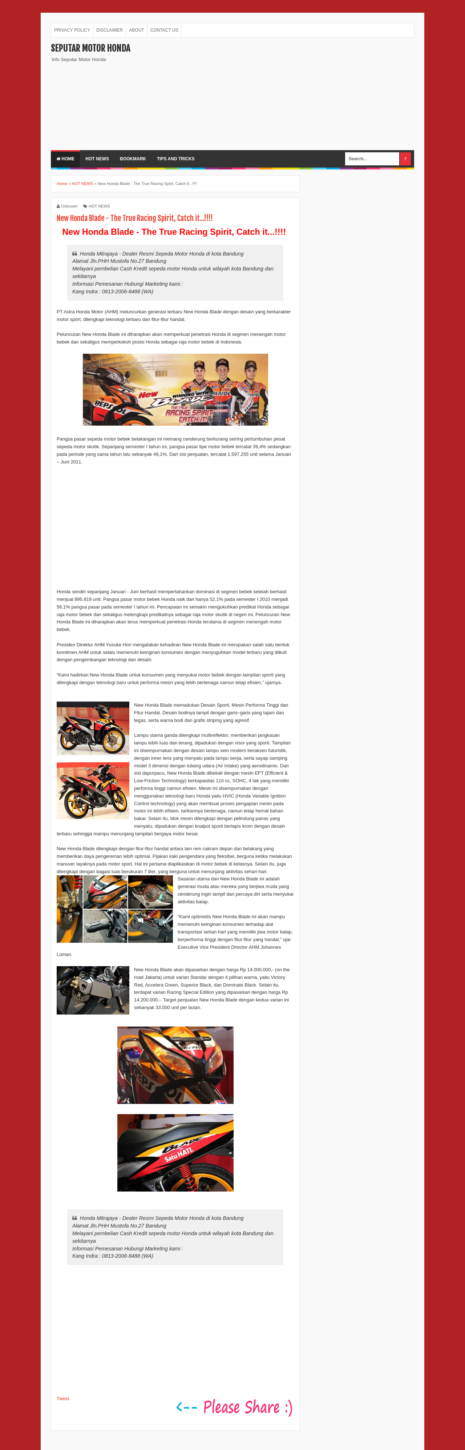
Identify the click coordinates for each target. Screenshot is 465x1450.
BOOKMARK (133, 158)
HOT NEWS (97, 158)
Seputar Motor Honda (90, 48)
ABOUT (136, 30)
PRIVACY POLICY (72, 30)
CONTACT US (164, 30)
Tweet (63, 1398)
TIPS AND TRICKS (176, 158)
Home (65, 158)
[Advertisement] (282, 94)
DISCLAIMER (109, 30)
